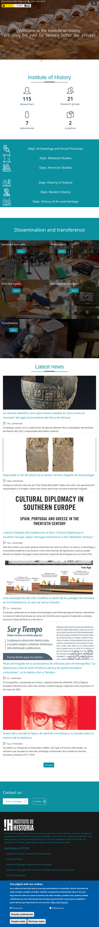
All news (49, 765)
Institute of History (14, 859)
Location (38, 801)
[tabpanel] (49, 30)
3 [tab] (49, 61)
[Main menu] (94, 3)
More (21, 251)
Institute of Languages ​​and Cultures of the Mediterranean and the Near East (40, 870)
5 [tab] (57, 61)
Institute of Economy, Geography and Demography (28, 853)
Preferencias (58, 908)
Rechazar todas (37, 921)
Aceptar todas (18, 921)
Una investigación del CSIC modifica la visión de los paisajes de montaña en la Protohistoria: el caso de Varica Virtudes (48, 600)
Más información (59, 902)
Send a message (13, 801)
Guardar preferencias (22, 914)
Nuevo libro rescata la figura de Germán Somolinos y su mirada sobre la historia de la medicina (48, 735)
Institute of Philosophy (16, 875)
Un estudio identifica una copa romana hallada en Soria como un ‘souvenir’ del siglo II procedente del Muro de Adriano (44, 415)
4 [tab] (53, 61)
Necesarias (17, 908)
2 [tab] (45, 61)
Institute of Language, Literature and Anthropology (28, 864)
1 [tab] (41, 61)
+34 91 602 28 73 (37, 1)
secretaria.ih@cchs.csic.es (15, 1)
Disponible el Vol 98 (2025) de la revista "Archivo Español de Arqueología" (49, 475)
